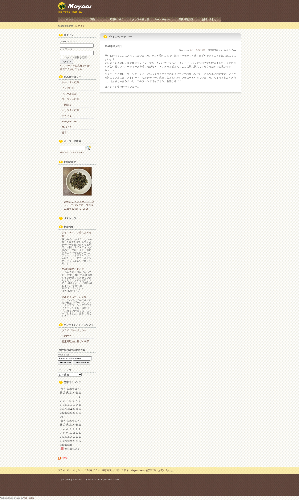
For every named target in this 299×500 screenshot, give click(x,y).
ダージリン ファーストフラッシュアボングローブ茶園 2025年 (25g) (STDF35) (79, 205)
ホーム (69, 19)
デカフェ (67, 115)
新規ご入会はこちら (71, 69)
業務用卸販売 (185, 19)
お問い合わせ (209, 19)
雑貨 (64, 132)
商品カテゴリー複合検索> (72, 152)
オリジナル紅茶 (70, 110)
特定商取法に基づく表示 (75, 341)
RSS (64, 458)
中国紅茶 (67, 104)
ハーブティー (69, 121)
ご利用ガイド (69, 335)
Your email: (64, 354)
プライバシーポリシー (74, 330)
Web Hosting (28, 498)
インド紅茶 (68, 88)
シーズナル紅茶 (70, 82)
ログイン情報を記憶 (74, 57)
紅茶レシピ (116, 19)
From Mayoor (162, 19)
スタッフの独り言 (139, 19)
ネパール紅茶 (69, 93)
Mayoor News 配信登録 (143, 470)
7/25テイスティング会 (74, 296)
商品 (92, 19)
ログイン (80, 25)
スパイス (67, 127)
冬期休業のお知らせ (73, 269)
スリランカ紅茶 (70, 99)
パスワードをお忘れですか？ (76, 65)
